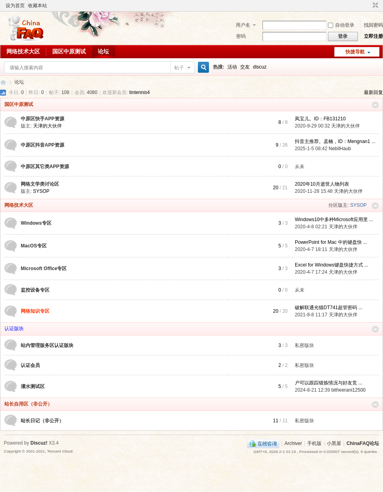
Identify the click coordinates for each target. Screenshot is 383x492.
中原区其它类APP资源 (45, 166)
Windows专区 (36, 223)
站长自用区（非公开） (28, 404)
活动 (232, 67)
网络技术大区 (23, 51)
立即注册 (373, 36)
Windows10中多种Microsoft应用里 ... (334, 219)
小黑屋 (334, 443)
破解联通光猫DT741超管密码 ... (328, 307)
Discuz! (38, 443)
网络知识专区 (35, 311)
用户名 (243, 25)
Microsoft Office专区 (44, 268)
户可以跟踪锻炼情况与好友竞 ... (328, 383)
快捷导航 (355, 52)
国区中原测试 (69, 51)
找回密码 (373, 25)
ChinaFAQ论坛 (3, 82)
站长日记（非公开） (42, 420)
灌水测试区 (33, 386)
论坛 (103, 51)
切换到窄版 (374, 5)
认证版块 (14, 328)
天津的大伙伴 (47, 126)
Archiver (293, 443)
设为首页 (15, 5)
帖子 (179, 68)
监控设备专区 (35, 290)
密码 (241, 36)
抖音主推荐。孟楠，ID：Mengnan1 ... (335, 141)
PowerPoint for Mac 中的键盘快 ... (331, 242)
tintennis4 (139, 92)
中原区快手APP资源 (42, 119)
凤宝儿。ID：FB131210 (320, 119)
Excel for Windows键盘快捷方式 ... (331, 265)
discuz (260, 67)
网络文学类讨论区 (40, 184)
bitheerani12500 (348, 390)
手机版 (314, 443)
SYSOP (41, 191)
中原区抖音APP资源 (42, 145)
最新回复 (373, 92)
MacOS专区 (34, 246)
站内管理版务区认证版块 (47, 345)
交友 (245, 67)
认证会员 (30, 365)
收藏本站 (37, 5)
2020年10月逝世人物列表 (322, 184)
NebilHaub (340, 148)
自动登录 (341, 25)
